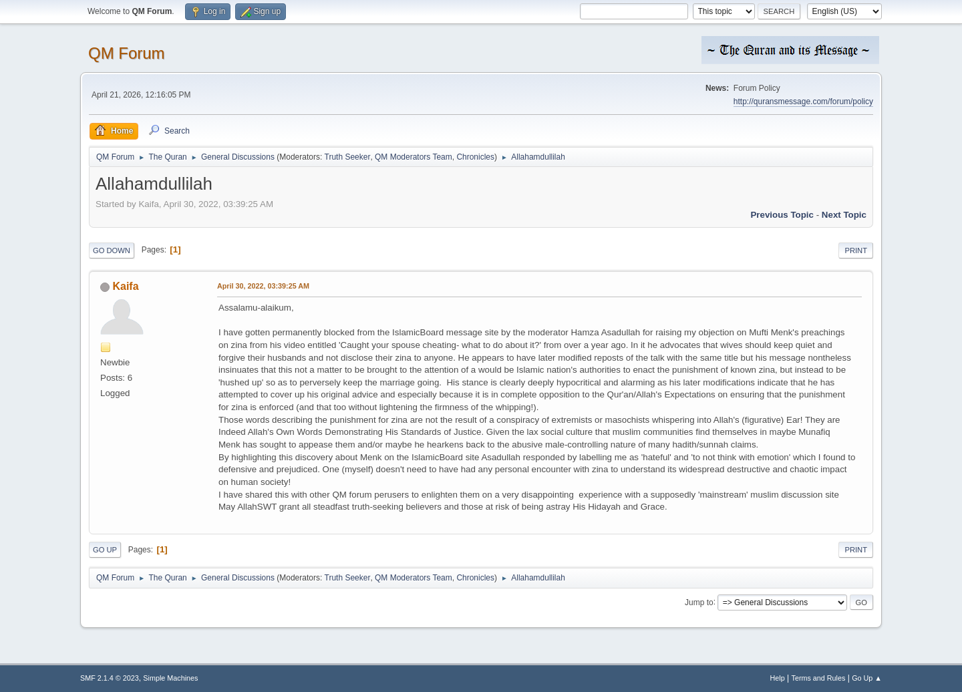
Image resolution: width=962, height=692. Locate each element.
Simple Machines (170, 678)
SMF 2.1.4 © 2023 (109, 678)
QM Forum (126, 53)
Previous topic (782, 215)
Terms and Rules (819, 678)
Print (855, 250)
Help (777, 678)
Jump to (699, 602)
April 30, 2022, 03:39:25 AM (263, 286)
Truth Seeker (348, 157)
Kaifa (125, 286)
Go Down (111, 250)
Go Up (105, 550)
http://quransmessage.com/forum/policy (803, 101)
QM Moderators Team (413, 157)
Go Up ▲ (867, 678)
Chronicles (475, 157)
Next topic (844, 215)
